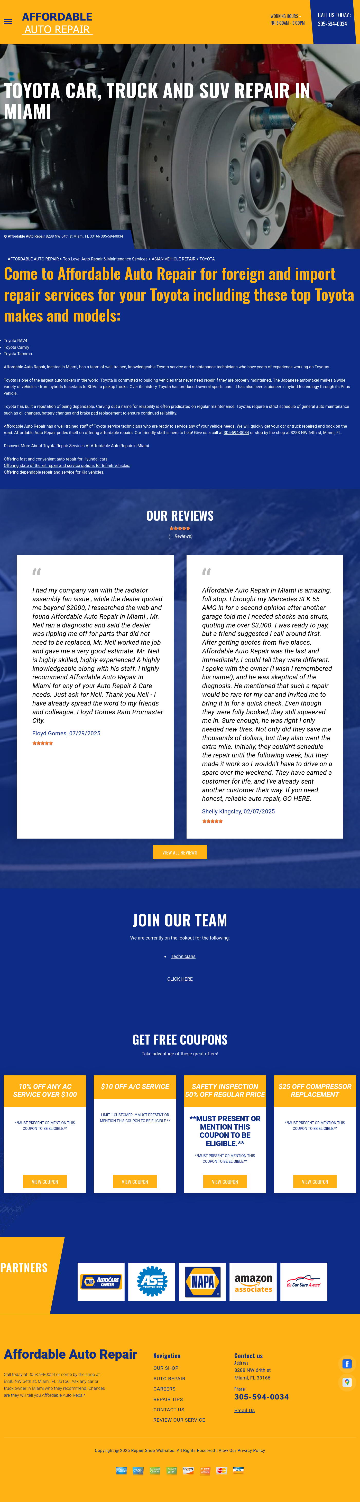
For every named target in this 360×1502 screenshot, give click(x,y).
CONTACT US (168, 1410)
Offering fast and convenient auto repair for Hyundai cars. (56, 459)
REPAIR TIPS (168, 1399)
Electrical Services (49, 582)
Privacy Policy (251, 1450)
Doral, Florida (88, 582)
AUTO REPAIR (169, 1379)
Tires (206, 582)
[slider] (180, 528)
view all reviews (179, 852)
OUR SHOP (166, 1368)
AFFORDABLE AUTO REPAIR (33, 259)
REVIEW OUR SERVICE (179, 1420)
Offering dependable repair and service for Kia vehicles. (54, 472)
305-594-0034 (332, 23)
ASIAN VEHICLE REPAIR (173, 259)
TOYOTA (207, 259)
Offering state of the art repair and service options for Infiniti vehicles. (67, 465)
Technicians (183, 956)
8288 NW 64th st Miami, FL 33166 (73, 236)
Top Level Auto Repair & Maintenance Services (105, 259)
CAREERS (164, 1389)
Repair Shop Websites (152, 1450)
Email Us (244, 1410)
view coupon (45, 1181)
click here (180, 979)
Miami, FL (231, 582)
